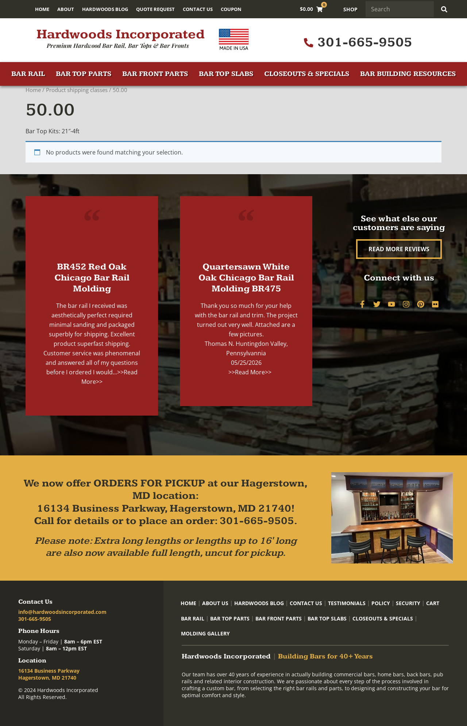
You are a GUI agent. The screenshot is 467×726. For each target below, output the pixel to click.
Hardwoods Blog (105, 9)
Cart (432, 602)
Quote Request (155, 9)
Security (408, 602)
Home (42, 9)
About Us (215, 602)
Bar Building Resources (408, 74)
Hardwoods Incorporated (120, 34)
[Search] (445, 9)
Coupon (231, 9)
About (65, 9)
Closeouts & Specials (306, 74)
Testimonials (347, 602)
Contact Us (198, 9)
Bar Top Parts (83, 74)
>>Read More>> (249, 372)
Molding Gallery (205, 633)
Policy (380, 602)
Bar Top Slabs (226, 74)
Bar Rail (28, 74)
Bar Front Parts (155, 74)
